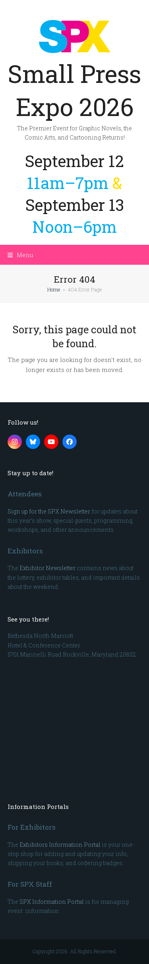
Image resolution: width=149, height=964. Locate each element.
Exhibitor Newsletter (47, 568)
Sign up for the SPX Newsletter (49, 511)
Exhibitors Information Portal (60, 844)
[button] (20, 255)
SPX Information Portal (51, 901)
